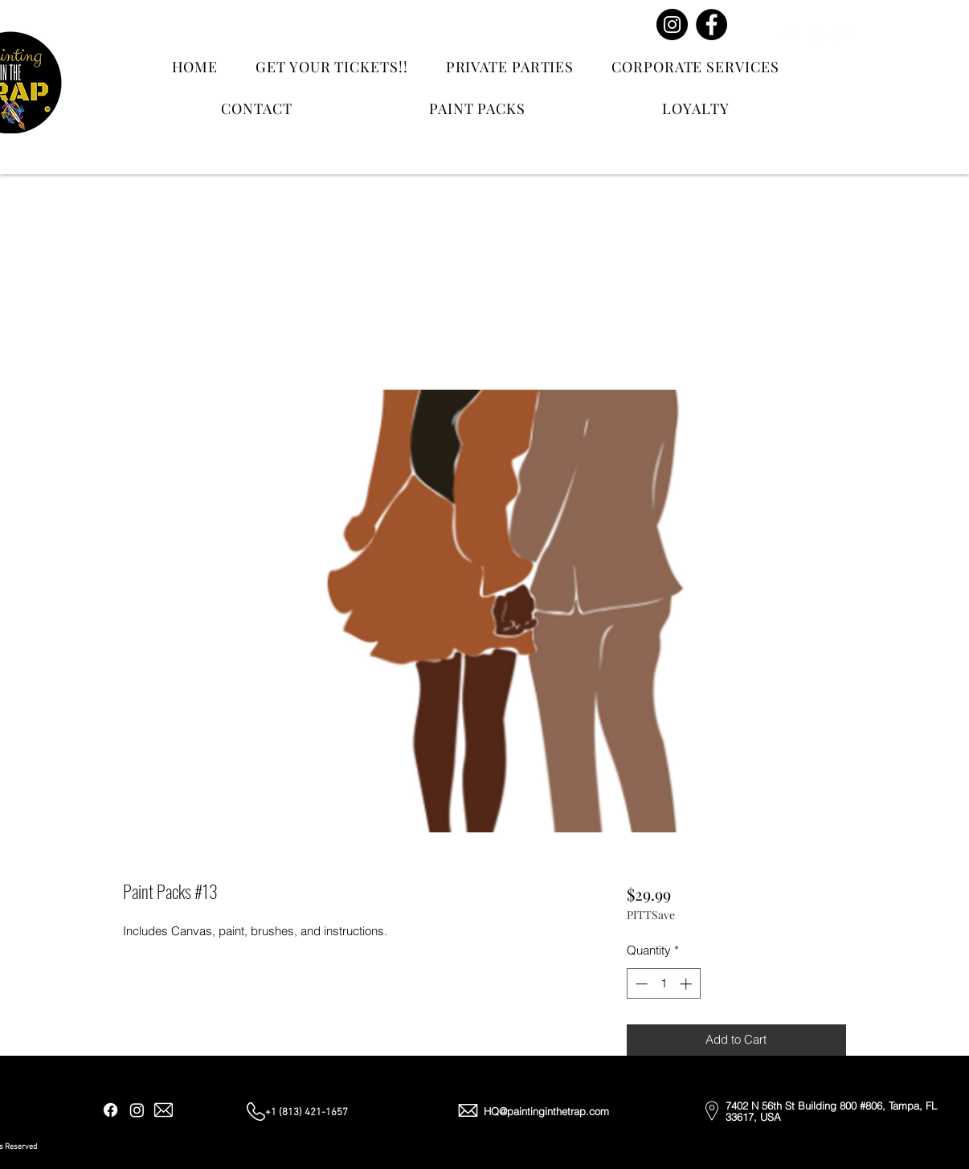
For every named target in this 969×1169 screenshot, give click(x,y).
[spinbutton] (663, 984)
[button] (918, 41)
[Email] (842, 34)
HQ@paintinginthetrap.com (546, 1111)
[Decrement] (640, 984)
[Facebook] (711, 24)
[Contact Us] (814, 55)
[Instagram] (672, 24)
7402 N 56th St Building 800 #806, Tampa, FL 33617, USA (831, 1111)
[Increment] (687, 984)
